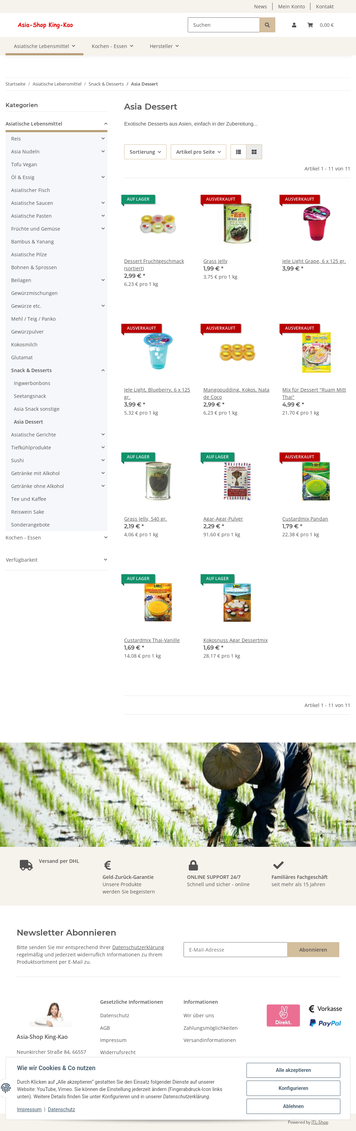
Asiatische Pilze (29, 254)
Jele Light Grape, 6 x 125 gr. (314, 261)
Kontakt (325, 6)
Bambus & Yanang (32, 241)
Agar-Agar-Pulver (223, 518)
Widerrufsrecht (118, 1052)
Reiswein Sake (27, 511)
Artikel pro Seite (195, 152)
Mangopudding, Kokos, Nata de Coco (236, 393)
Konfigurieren (293, 1088)
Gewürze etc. (26, 306)
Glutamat (22, 357)
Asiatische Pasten (31, 215)
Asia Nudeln (25, 151)
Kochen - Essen (23, 537)
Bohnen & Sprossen (34, 267)
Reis (16, 138)
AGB (105, 1028)
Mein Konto (291, 6)
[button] (294, 25)
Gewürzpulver (27, 331)
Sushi (17, 460)
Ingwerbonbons (32, 383)
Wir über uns (199, 1015)
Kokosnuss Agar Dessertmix (235, 640)
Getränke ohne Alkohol (37, 486)
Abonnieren (313, 949)
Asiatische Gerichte (33, 434)
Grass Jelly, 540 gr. (145, 518)
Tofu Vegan (24, 164)
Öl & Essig (22, 177)
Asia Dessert (28, 421)
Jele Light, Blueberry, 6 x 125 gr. (157, 393)
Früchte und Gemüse (35, 228)
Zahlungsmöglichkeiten (211, 1028)
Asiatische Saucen (32, 203)
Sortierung (142, 152)
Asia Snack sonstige (36, 409)
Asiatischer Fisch (30, 190)
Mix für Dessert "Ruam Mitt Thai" (314, 393)
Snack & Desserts (31, 370)
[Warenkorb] (320, 25)
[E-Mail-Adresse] (236, 949)
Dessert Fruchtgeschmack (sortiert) (154, 265)
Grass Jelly (215, 261)
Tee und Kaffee (28, 499)
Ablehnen (293, 1106)
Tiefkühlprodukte (31, 447)
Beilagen (21, 280)
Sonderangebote (30, 524)
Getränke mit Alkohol (35, 473)
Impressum (113, 1040)
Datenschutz (114, 1015)
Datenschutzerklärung (138, 947)
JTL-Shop (320, 1122)
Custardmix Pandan (305, 518)
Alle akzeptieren (293, 1070)
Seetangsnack (30, 396)
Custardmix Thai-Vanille (152, 640)
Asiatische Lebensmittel (34, 123)
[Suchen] (224, 24)
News (260, 6)
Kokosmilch (24, 344)
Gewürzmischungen (34, 293)
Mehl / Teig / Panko (33, 318)
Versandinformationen (210, 1040)
